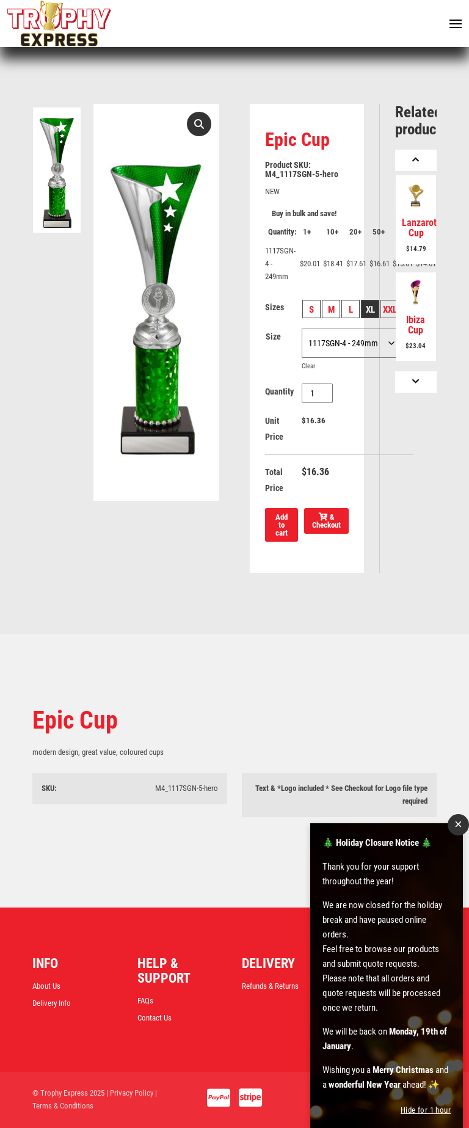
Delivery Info (51, 1003)
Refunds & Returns (270, 986)
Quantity (279, 391)
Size (273, 336)
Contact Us (154, 1017)
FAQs (145, 1000)
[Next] (416, 382)
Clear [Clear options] (308, 366)
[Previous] (416, 160)
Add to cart (281, 524)
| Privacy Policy (129, 1092)
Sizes (274, 307)
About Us (46, 986)
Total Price (274, 480)
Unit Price (274, 429)
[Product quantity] (317, 393)
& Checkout (326, 520)
